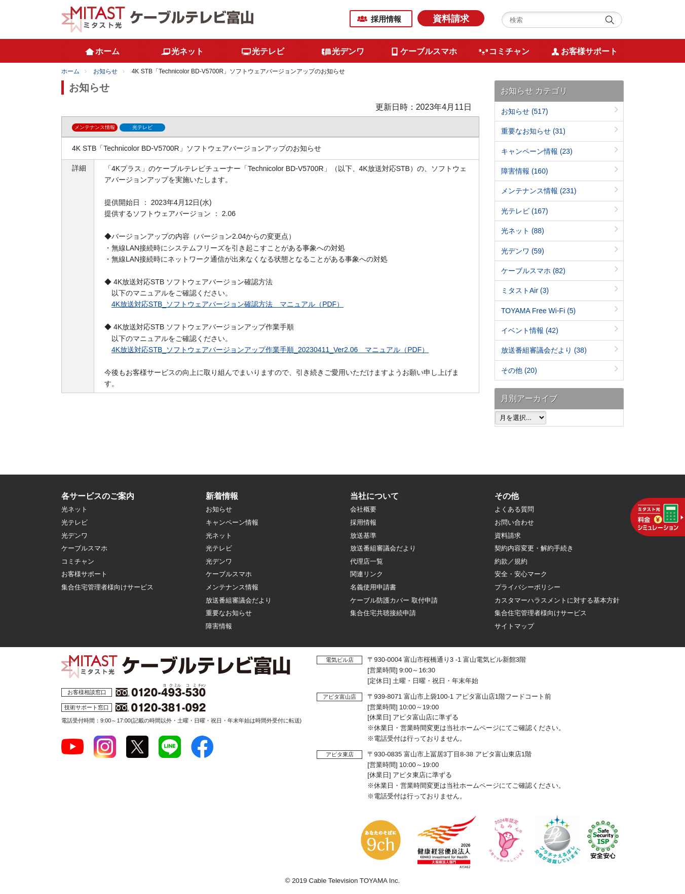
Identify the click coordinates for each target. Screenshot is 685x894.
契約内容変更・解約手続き (534, 548)
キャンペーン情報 (537, 151)
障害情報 (524, 171)
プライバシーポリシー (527, 587)
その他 (519, 370)
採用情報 (386, 19)
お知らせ (105, 71)
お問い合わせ (514, 522)
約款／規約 (510, 561)
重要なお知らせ (533, 131)
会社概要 (363, 509)
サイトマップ (514, 626)
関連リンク (366, 574)
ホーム (70, 71)
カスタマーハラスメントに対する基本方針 (557, 600)
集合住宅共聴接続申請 (383, 613)
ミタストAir (525, 290)
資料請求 (451, 19)
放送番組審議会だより (544, 350)
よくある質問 (514, 509)
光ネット (522, 231)
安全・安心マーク (520, 574)
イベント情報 (529, 330)
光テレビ (524, 211)
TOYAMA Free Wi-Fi (538, 311)
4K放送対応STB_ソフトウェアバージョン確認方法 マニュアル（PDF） (227, 304)
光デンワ (522, 251)
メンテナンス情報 (539, 191)
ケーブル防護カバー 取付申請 (394, 600)
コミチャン (77, 561)
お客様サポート (84, 574)
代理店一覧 (366, 561)
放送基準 (363, 535)
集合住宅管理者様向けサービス (107, 587)
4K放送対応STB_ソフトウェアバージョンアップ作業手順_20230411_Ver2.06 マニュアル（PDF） (270, 350)
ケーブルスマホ (533, 271)
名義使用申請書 (373, 587)
